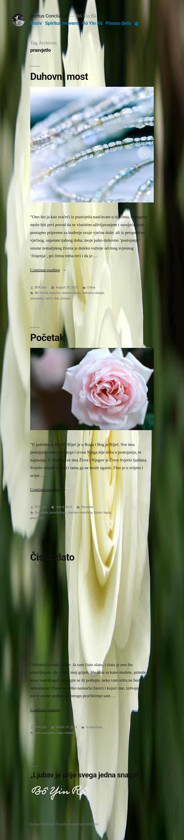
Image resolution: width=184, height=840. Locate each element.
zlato (59, 733)
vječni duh (52, 298)
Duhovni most (59, 76)
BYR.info (41, 287)
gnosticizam (58, 512)
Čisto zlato (52, 557)
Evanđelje (41, 512)
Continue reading (48, 270)
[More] (136, 24)
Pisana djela (118, 23)
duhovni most (71, 293)
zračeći (65, 298)
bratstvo (55, 293)
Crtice (91, 287)
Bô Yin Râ (92, 23)
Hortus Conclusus (48, 16)
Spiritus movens (62, 23)
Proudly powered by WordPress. (77, 824)
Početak (47, 337)
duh (37, 733)
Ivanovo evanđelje (80, 512)
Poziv (36, 23)
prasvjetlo (37, 298)
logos (107, 512)
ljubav (98, 512)
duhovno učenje (93, 293)
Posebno (87, 507)
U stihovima (94, 727)
